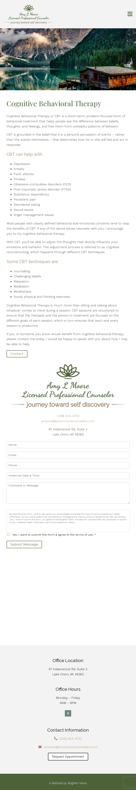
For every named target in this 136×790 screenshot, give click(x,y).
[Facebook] (68, 713)
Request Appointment (68, 756)
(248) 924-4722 (68, 416)
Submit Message (24, 544)
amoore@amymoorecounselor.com (68, 421)
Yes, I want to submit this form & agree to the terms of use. (54, 534)
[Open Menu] (130, 14)
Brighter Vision (77, 783)
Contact (17, 353)
